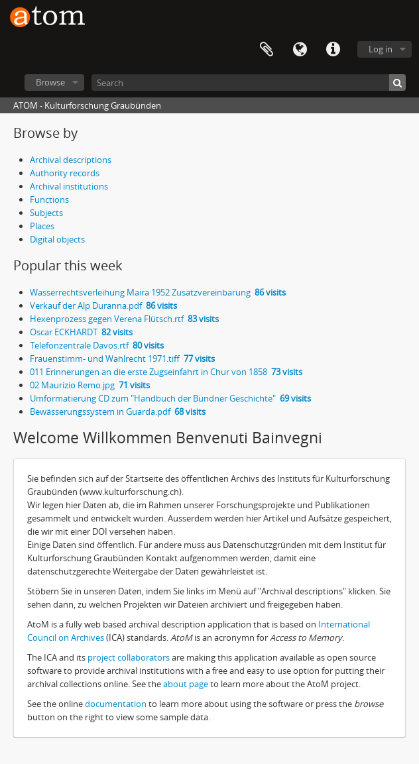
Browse (50, 82)
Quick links (332, 49)
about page (185, 684)
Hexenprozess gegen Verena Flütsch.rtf (124, 319)
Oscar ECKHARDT (81, 332)
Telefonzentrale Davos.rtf (97, 345)
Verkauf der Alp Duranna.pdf (103, 305)
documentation (116, 704)
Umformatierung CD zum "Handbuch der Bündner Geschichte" (170, 398)
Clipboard (266, 49)
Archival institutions (69, 186)
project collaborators (129, 657)
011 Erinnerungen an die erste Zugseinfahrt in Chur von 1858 (166, 372)
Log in (380, 49)
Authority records (64, 173)
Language (299, 49)
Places (42, 226)
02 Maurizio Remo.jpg (90, 385)
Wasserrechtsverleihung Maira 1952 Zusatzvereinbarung (158, 292)
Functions (49, 199)
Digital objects (57, 239)
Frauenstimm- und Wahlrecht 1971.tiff (122, 358)
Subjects (46, 213)
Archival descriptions (70, 160)
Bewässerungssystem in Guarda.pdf (118, 411)
